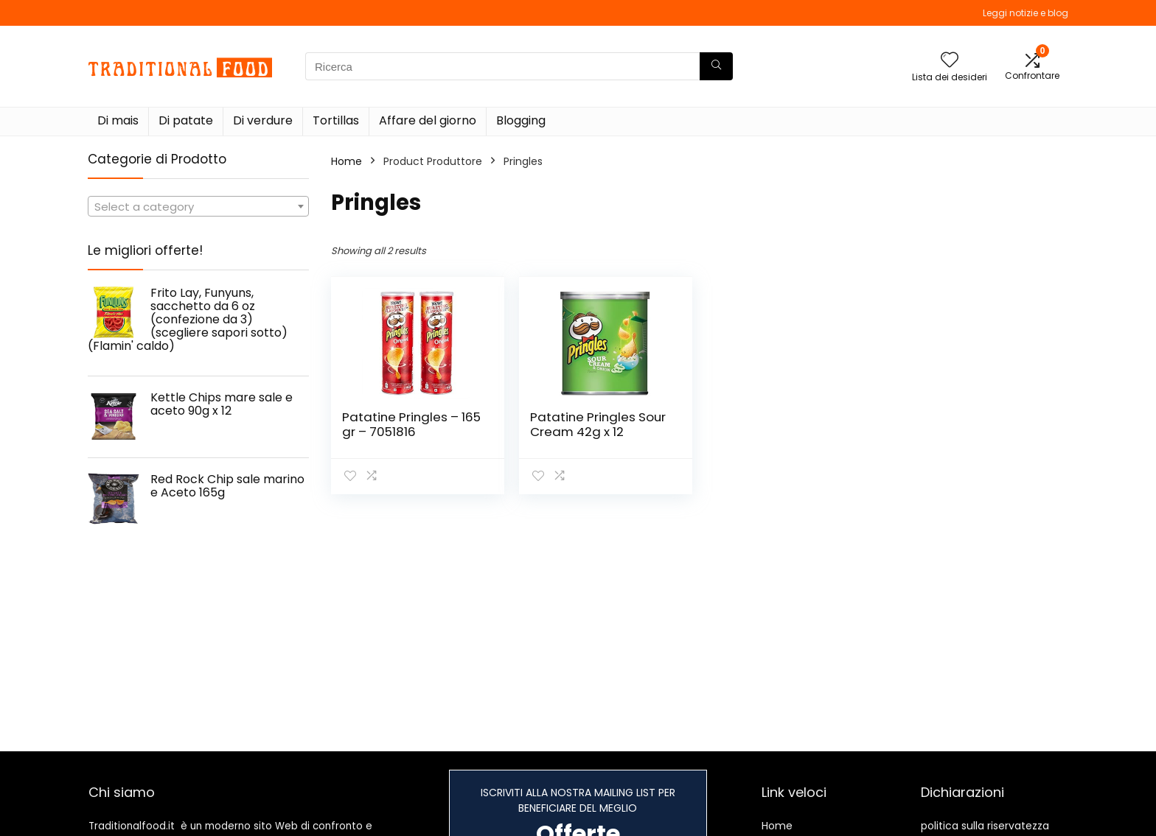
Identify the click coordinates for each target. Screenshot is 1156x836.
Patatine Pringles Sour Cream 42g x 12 (598, 424)
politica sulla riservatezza (985, 825)
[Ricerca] (716, 66)
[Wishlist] (949, 61)
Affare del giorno (427, 120)
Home (346, 161)
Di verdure (263, 120)
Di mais (118, 120)
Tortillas (336, 120)
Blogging (521, 120)
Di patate (186, 120)
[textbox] (198, 207)
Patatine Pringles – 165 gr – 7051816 (411, 424)
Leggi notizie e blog (1025, 13)
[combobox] (198, 206)
